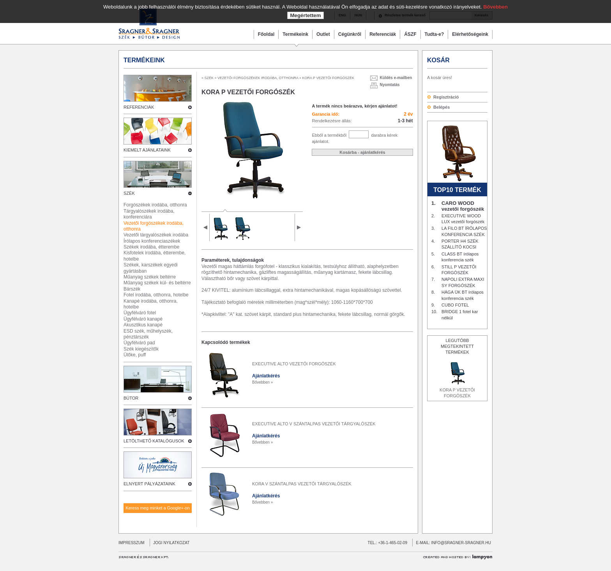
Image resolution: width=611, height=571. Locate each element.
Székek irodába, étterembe (151, 247)
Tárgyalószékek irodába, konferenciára (149, 214)
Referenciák (382, 34)
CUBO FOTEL (455, 305)
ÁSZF (410, 34)
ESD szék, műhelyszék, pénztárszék (148, 334)
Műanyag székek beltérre (150, 277)
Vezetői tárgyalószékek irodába (156, 235)
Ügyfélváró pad (139, 342)
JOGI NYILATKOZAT (169, 543)
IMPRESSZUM (131, 543)
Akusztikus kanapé (143, 325)
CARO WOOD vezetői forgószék (462, 206)
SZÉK (209, 78)
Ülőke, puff (135, 355)
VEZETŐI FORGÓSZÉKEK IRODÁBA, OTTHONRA (257, 78)
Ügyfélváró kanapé (143, 319)
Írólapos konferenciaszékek (152, 241)
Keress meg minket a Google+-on (157, 508)
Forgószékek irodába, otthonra (155, 205)
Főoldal (266, 34)
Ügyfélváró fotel (140, 312)
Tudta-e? (434, 34)
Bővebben (495, 7)
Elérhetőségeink (470, 34)
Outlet (323, 34)
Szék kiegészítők (141, 349)
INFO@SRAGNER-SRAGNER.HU (461, 543)
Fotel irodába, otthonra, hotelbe (156, 295)
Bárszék (132, 289)
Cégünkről (349, 34)
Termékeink (295, 34)
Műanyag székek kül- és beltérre (157, 283)
